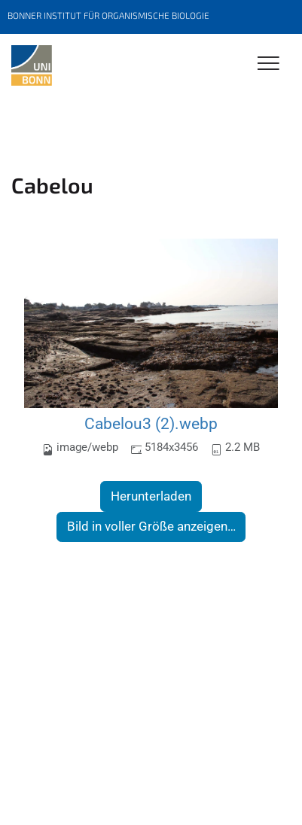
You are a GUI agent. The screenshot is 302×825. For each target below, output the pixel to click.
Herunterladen (151, 496)
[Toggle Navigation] (268, 64)
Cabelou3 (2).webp (151, 423)
